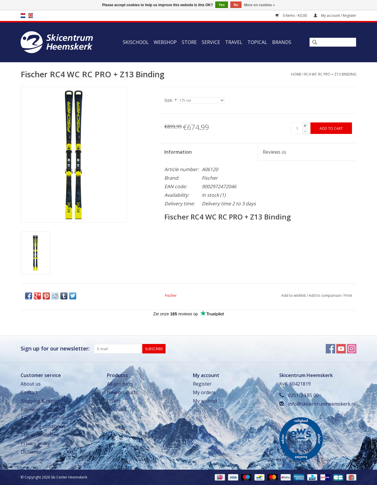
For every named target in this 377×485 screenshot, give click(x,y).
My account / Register (335, 15)
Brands (281, 42)
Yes (222, 5)
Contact (29, 392)
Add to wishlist (293, 295)
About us (31, 384)
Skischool (136, 42)
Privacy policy (35, 443)
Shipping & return (40, 401)
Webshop (165, 42)
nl (23, 15)
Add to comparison (325, 295)
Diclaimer (31, 452)
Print (348, 295)
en (30, 15)
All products (120, 384)
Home (296, 74)
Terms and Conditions (45, 417)
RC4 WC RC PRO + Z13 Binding (330, 74)
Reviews (274, 152)
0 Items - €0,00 (291, 15)
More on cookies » (259, 5)
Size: (170, 100)
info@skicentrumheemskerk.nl (321, 404)
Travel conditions (40, 435)
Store (189, 42)
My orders (204, 392)
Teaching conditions (43, 426)
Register (202, 384)
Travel (233, 42)
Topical (257, 42)
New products (122, 392)
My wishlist (205, 401)
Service (211, 42)
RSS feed (116, 409)
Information (178, 152)
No (236, 5)
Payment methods (41, 409)
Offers (114, 401)
